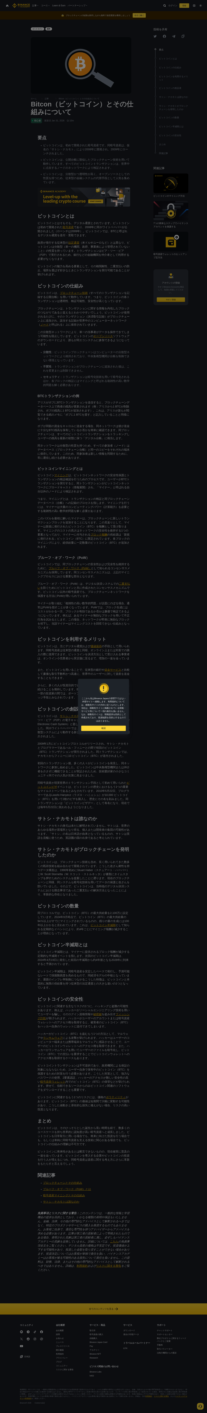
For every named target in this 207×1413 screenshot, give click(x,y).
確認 (103, 729)
